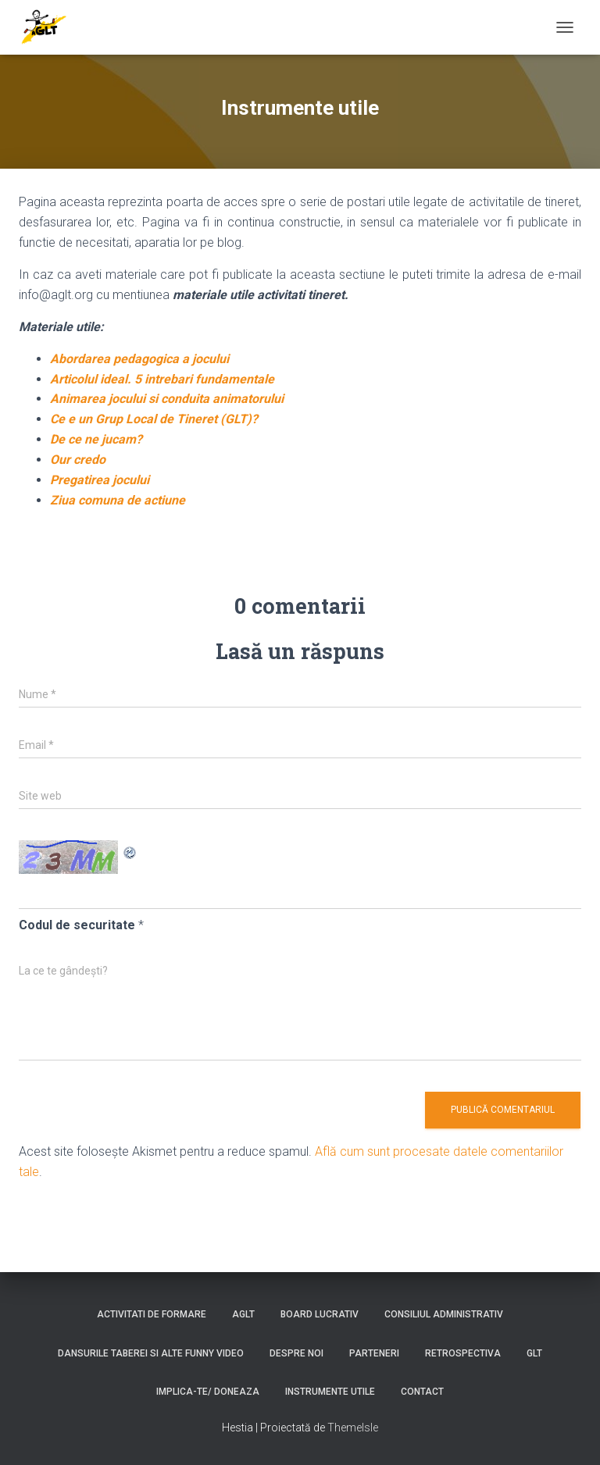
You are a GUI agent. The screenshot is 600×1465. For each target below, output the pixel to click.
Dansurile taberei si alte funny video (151, 1353)
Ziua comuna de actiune (117, 500)
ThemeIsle (352, 1427)
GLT (534, 1353)
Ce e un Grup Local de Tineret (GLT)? (154, 419)
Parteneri (374, 1353)
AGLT (243, 1314)
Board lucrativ (319, 1314)
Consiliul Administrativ (443, 1314)
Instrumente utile (330, 1391)
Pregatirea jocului (99, 479)
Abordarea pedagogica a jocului (139, 358)
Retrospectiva (463, 1353)
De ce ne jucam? (96, 439)
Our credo (77, 459)
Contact (422, 1391)
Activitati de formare (151, 1314)
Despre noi (296, 1353)
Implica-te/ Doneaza (207, 1391)
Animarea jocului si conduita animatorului (167, 398)
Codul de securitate (77, 925)
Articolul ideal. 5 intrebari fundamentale (162, 379)
